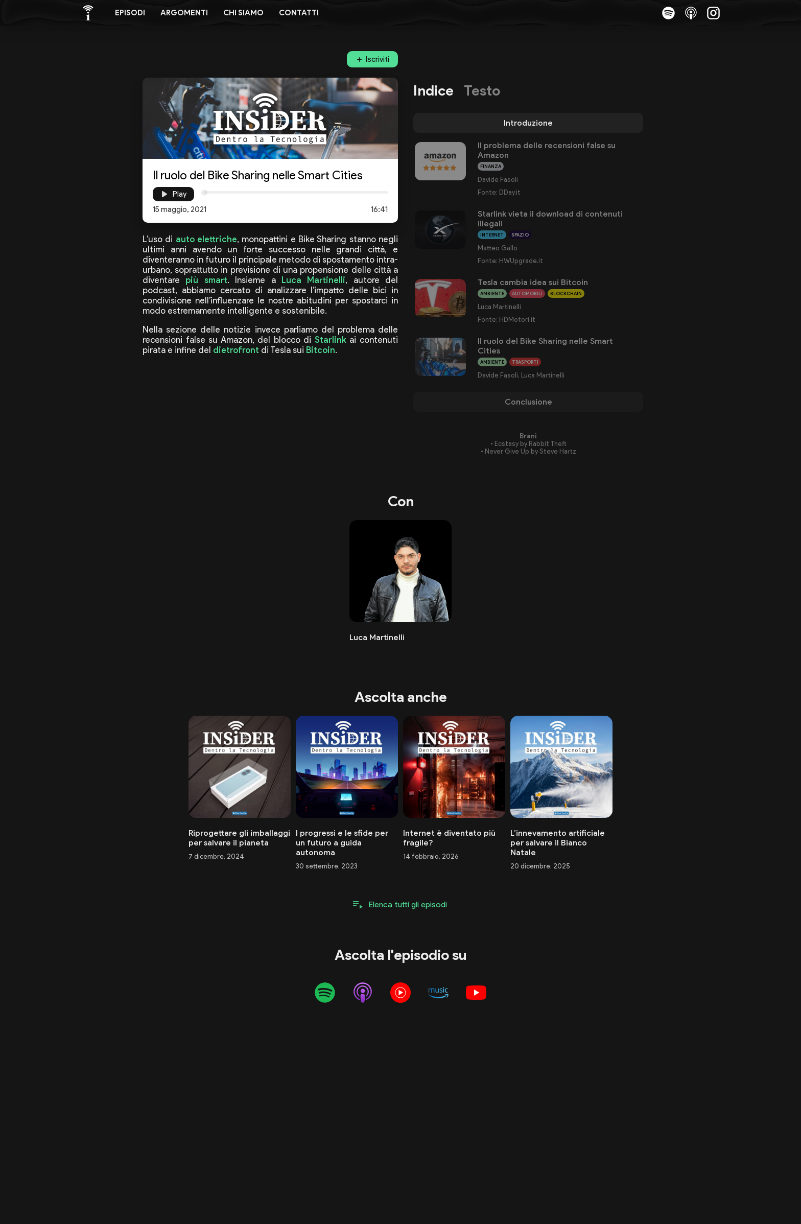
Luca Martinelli (313, 280)
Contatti (299, 12)
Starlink (330, 340)
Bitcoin (320, 350)
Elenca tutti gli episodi (408, 904)
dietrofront (236, 350)
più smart (206, 280)
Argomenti (184, 12)
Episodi (130, 12)
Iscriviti (377, 59)
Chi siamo (243, 12)
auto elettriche (206, 239)
